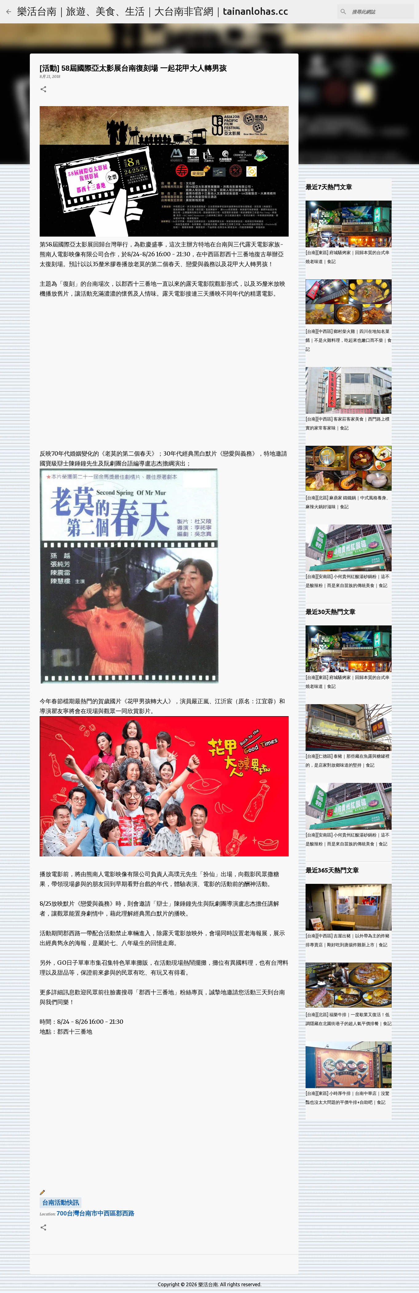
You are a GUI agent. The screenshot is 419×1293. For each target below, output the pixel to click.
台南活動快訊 (60, 1202)
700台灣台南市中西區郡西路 (95, 1213)
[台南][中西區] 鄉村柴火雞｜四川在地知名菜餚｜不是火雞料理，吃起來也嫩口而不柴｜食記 (349, 340)
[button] (43, 90)
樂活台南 (208, 1284)
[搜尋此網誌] (382, 11)
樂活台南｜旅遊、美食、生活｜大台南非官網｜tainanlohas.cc (152, 11)
